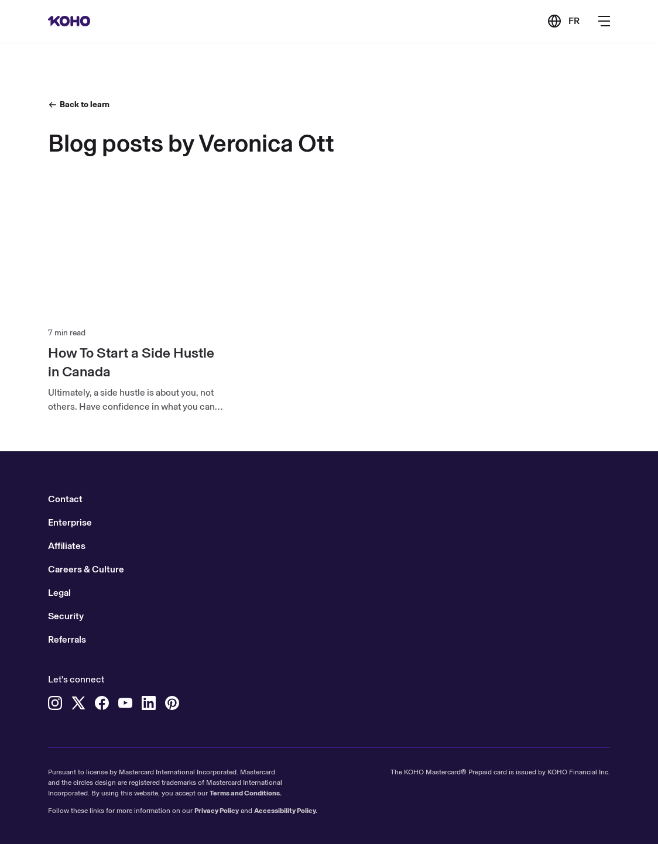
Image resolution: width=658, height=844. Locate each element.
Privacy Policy (216, 811)
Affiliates (66, 545)
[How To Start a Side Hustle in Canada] (135, 362)
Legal (59, 592)
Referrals (67, 639)
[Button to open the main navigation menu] (604, 21)
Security (66, 616)
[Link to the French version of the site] (563, 21)
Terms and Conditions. (246, 793)
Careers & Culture (86, 569)
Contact (65, 499)
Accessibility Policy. (285, 811)
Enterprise (70, 522)
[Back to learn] (78, 104)
